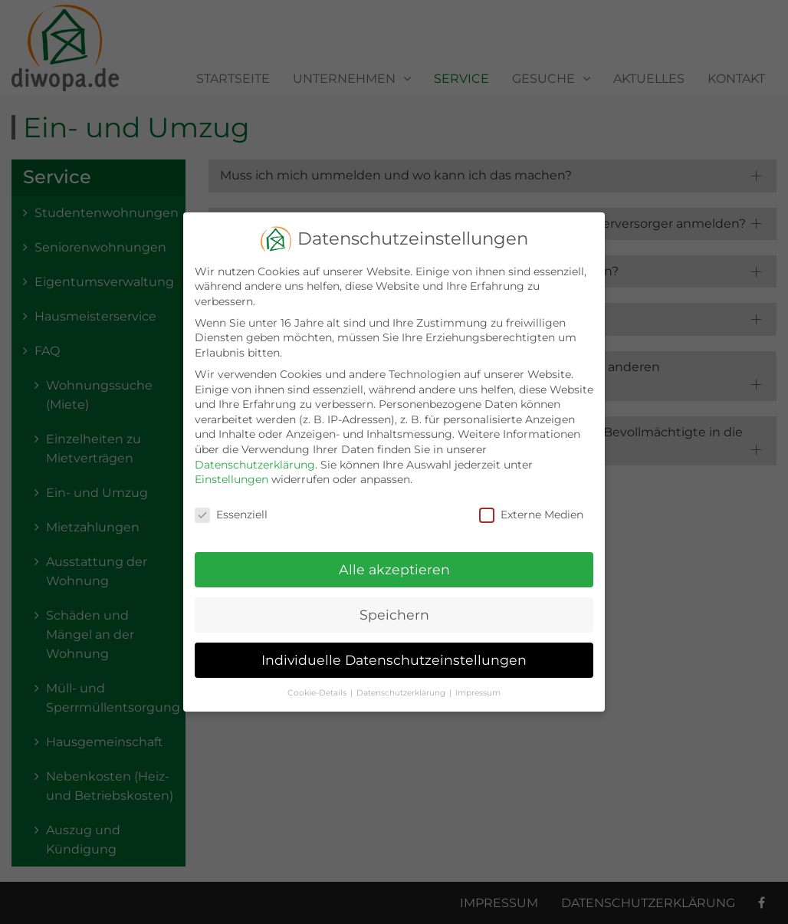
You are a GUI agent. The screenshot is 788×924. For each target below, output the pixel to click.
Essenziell (231, 505)
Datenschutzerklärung (255, 454)
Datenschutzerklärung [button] (400, 683)
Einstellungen (231, 469)
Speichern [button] (394, 605)
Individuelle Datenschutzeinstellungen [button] (394, 650)
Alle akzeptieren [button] (394, 559)
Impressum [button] (478, 683)
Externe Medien (531, 505)
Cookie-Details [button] (316, 683)
